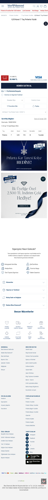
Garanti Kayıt (29, 349)
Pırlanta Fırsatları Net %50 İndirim (11, 10)
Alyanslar (28, 415)
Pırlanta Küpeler (30, 422)
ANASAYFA (4, 15)
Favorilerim (4, 408)
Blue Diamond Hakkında (7, 349)
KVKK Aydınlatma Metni (32, 383)
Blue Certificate (5, 356)
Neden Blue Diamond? (6, 353)
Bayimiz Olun (4, 359)
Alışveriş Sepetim (5, 405)
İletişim (3, 369)
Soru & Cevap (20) (40, 119)
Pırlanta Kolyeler (30, 419)
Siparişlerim (4, 402)
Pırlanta (28, 398)
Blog (29, 452)
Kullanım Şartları (30, 366)
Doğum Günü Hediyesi (7, 447)
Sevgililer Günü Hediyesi (7, 434)
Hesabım (3, 398)
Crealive (21, 480)
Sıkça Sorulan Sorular (31, 353)
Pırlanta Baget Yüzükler (32, 408)
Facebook (30, 438)
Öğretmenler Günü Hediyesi (8, 454)
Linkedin (30, 448)
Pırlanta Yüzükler (14, 15)
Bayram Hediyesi (5, 457)
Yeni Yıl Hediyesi (5, 444)
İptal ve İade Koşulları (31, 363)
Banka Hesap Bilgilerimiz (32, 386)
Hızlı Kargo (35, 10)
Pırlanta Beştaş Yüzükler (32, 412)
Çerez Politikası (30, 373)
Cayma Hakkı (29, 369)
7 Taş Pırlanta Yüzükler (27, 15)
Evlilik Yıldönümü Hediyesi (8, 437)
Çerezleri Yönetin (5, 363)
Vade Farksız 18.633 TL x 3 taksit (38, 77)
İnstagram (30, 434)
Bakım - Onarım (30, 380)
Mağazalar (3, 366)
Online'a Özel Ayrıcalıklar (32, 356)
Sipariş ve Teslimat (30, 359)
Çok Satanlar (26, 10)
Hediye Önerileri (5, 451)
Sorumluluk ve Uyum (31, 390)
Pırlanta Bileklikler (30, 425)
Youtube (30, 441)
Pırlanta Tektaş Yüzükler (32, 405)
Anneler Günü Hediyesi (7, 441)
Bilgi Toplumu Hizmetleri (32, 376)
